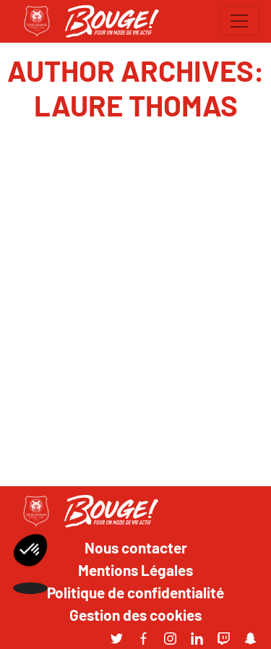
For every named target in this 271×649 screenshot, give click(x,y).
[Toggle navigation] (239, 21)
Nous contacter (136, 547)
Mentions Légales (135, 569)
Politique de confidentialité (135, 592)
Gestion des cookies (135, 614)
